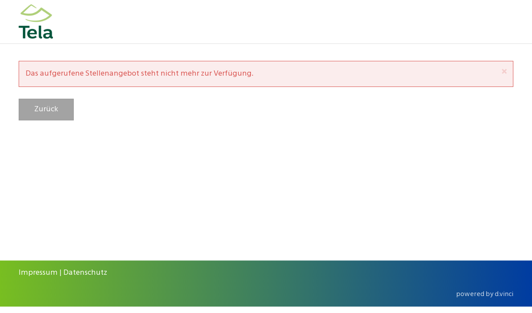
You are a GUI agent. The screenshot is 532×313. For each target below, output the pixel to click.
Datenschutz (85, 273)
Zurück (46, 109)
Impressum (38, 273)
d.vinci (504, 294)
